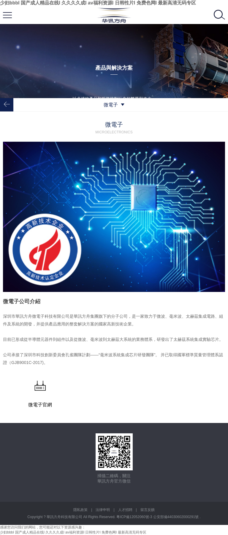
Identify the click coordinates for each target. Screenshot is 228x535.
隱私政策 (80, 510)
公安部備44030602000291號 (176, 517)
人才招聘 (125, 510)
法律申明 (103, 510)
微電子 (114, 104)
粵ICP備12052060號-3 (134, 517)
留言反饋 (147, 510)
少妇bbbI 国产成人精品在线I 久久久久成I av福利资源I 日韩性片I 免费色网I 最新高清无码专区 (98, 2)
